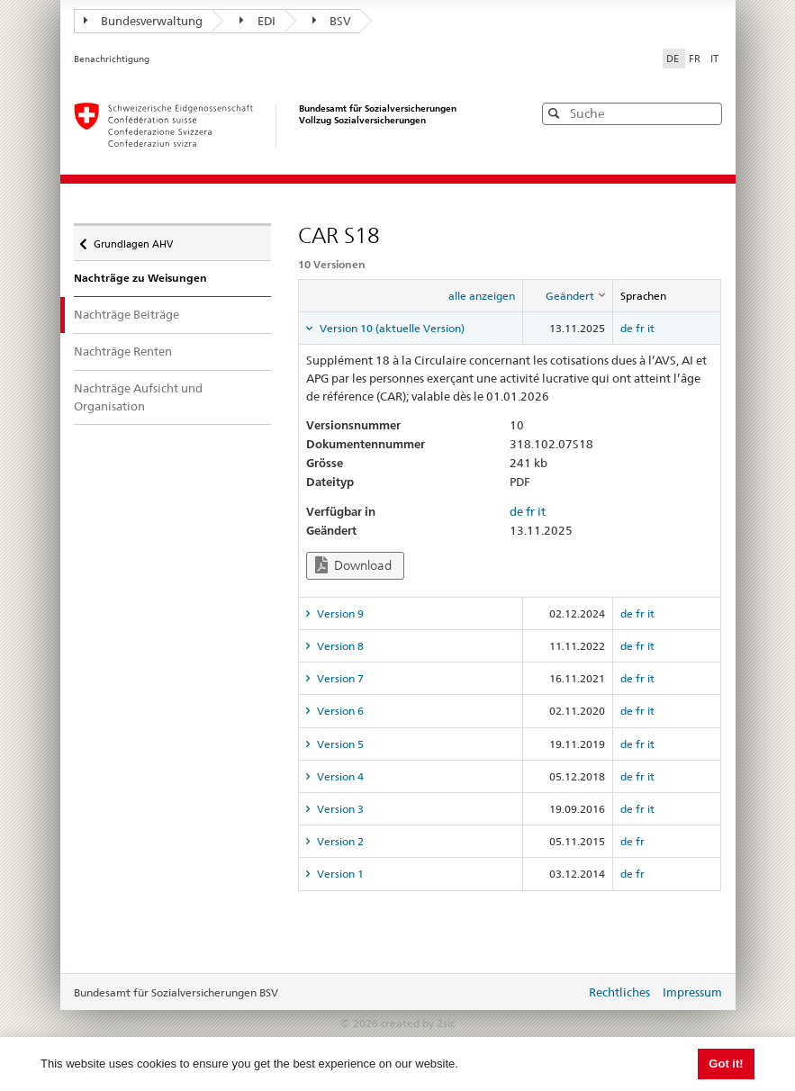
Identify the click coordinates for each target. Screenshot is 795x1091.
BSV (332, 21)
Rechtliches (619, 992)
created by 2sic (418, 1023)
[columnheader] (567, 296)
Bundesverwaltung (143, 21)
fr (640, 328)
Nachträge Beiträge (139, 313)
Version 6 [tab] (339, 710)
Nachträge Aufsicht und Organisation (138, 397)
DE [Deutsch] (674, 58)
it (651, 328)
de (626, 328)
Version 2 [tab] (339, 841)
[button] (707, 113)
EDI (257, 21)
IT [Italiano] (714, 58)
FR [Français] (696, 58)
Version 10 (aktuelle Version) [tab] (391, 328)
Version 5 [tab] (339, 744)
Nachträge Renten (123, 351)
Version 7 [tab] (339, 678)
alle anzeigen (481, 295)
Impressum (692, 992)
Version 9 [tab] (339, 613)
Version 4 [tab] (339, 776)
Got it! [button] (726, 1063)
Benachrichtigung (111, 59)
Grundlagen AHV (133, 239)
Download (353, 564)
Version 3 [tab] (339, 809)
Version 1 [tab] (339, 873)
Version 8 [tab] (339, 646)
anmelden (558, 993)
